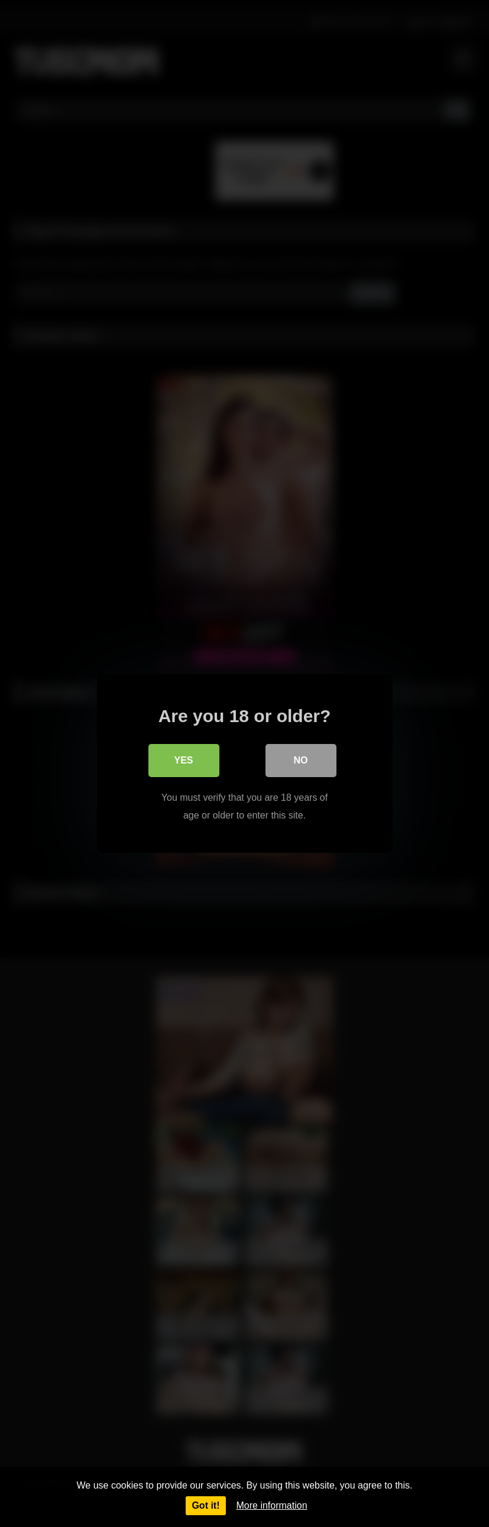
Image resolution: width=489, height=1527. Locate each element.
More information (272, 1505)
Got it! (205, 1505)
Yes (183, 760)
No (301, 760)
